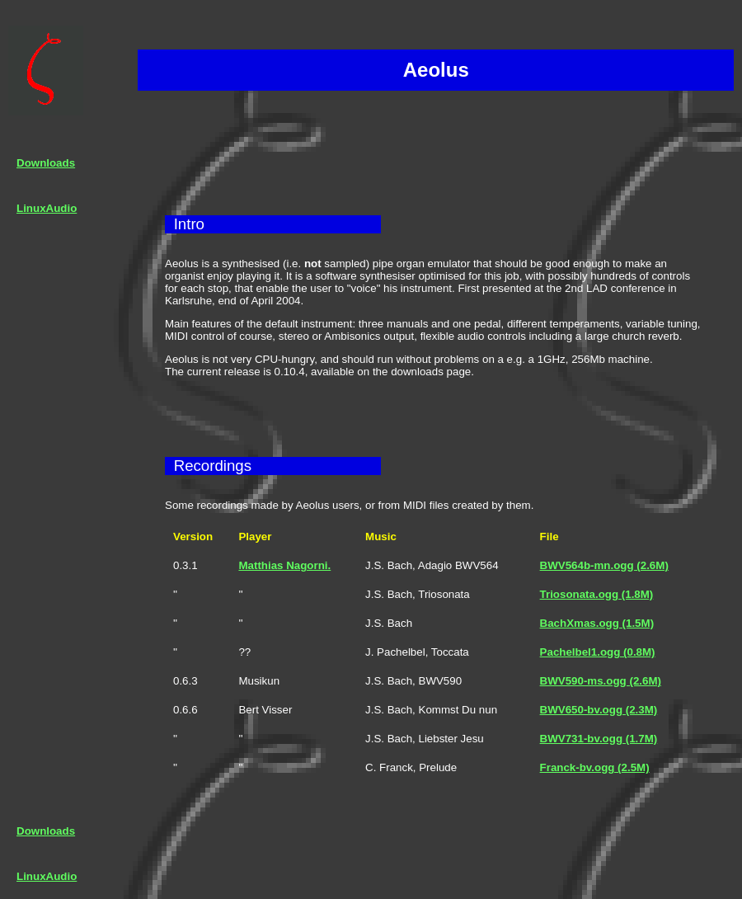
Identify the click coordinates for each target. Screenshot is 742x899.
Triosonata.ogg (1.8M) (597, 594)
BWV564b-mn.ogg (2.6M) (604, 565)
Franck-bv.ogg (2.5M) (595, 767)
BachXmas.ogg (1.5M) (597, 623)
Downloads (45, 163)
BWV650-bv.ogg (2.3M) (599, 710)
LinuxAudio (46, 208)
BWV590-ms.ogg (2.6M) (600, 681)
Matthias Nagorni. (284, 565)
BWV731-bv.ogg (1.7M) (599, 738)
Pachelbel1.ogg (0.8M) (597, 652)
